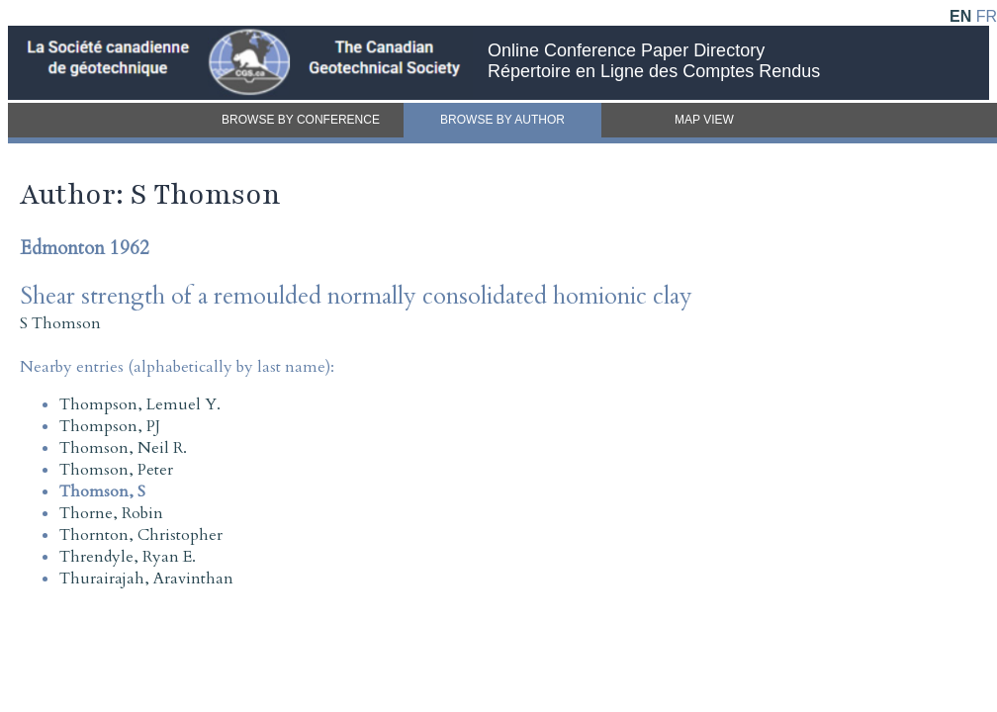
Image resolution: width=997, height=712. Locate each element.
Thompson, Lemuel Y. (140, 404)
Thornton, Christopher (141, 535)
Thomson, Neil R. (123, 448)
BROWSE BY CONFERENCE (301, 120)
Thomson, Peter (116, 470)
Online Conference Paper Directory (626, 50)
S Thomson (60, 323)
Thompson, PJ (109, 426)
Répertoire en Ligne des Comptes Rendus (654, 71)
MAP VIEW (704, 120)
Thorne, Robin (111, 513)
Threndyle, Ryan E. (127, 557)
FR (986, 16)
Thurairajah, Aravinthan (146, 578)
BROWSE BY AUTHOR (502, 120)
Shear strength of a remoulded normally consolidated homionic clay (356, 296)
